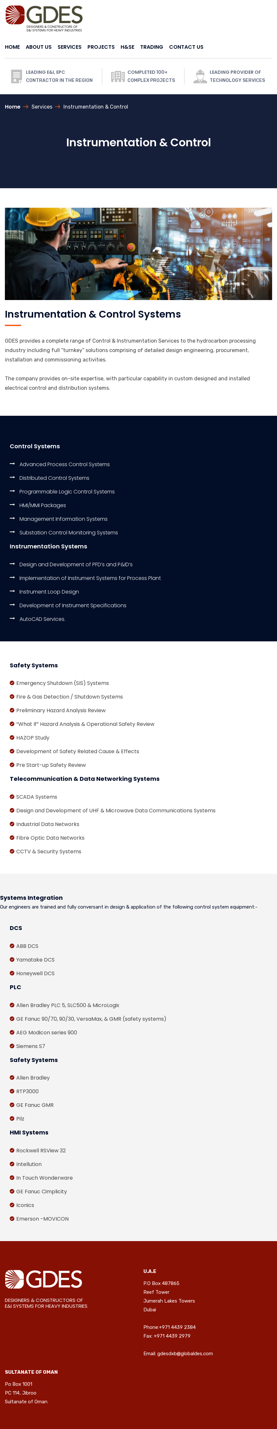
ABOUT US (39, 47)
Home (12, 107)
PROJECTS (101, 47)
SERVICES (70, 47)
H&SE (127, 47)
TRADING (151, 47)
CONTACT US (186, 47)
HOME (12, 47)
